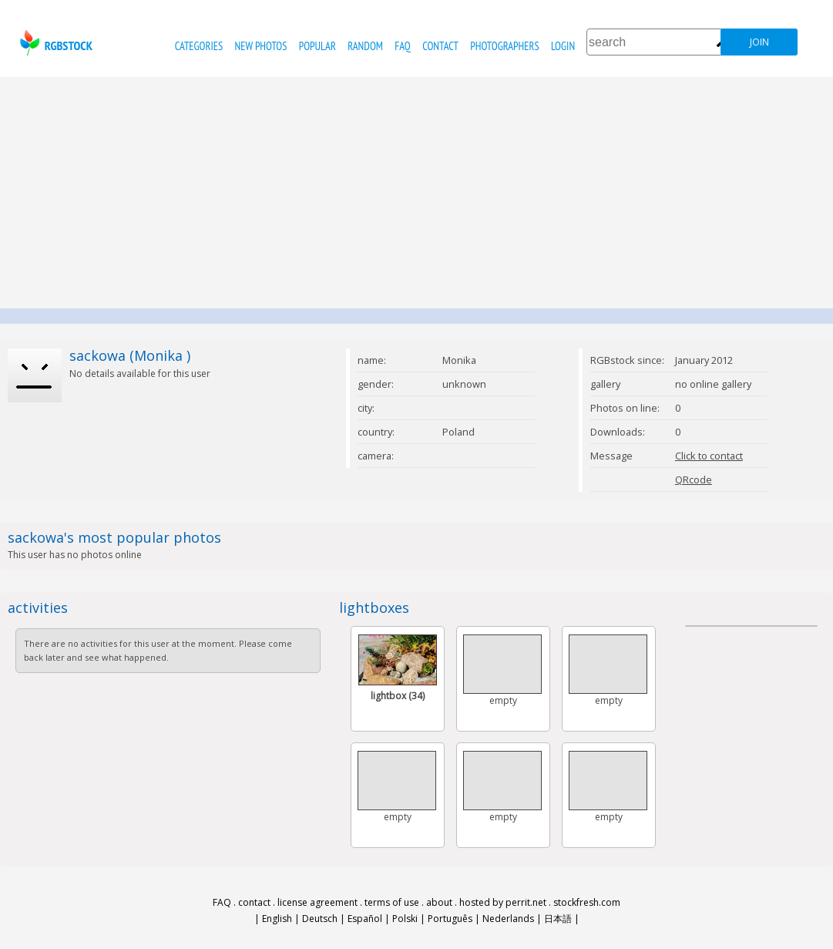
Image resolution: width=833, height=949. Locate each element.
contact (440, 46)
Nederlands (508, 918)
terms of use (391, 902)
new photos (261, 46)
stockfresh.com (586, 902)
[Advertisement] (417, 193)
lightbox (398, 695)
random (365, 46)
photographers (504, 46)
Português (450, 918)
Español (365, 918)
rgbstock (54, 43)
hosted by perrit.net (502, 902)
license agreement (317, 902)
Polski (405, 918)
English (277, 918)
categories (199, 46)
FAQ (402, 46)
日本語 (558, 918)
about (439, 902)
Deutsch (320, 918)
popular (317, 46)
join (759, 42)
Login (563, 46)
